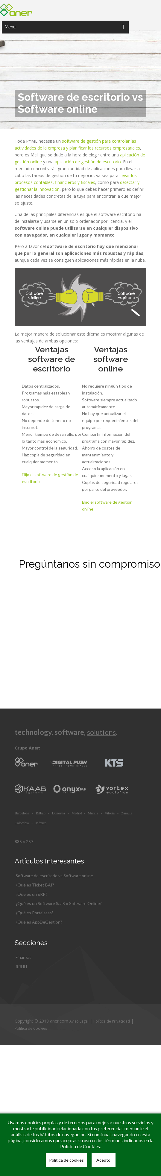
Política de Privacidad (111, 1021)
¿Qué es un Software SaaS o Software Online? (59, 903)
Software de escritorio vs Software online (54, 875)
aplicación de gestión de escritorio (88, 161)
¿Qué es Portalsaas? (35, 912)
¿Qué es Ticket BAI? (35, 884)
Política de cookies (66, 1160)
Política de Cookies (31, 1028)
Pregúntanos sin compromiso (89, 564)
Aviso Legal (79, 1021)
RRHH (21, 966)
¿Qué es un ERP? (31, 894)
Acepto (103, 1160)
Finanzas (23, 957)
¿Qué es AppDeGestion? (39, 921)
